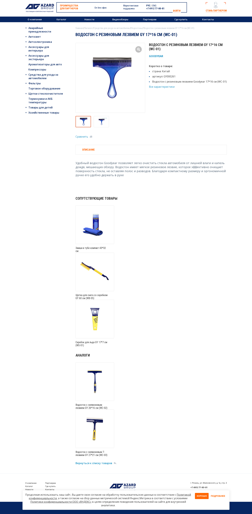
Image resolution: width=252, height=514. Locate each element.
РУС (148, 5)
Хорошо (202, 496)
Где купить (181, 19)
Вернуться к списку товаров (94, 463)
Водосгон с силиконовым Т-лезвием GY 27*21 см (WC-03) (91, 453)
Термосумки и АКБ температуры (40, 100)
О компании (35, 19)
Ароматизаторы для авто (45, 64)
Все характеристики (162, 86)
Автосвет (34, 36)
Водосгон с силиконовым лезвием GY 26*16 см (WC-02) (91, 406)
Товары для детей (40, 107)
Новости (89, 19)
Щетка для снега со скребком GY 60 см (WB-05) (92, 297)
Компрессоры (37, 69)
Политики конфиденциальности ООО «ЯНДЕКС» (60, 502)
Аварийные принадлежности (39, 29)
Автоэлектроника (40, 42)
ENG (154, 5)
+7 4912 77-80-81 (155, 8)
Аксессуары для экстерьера (38, 57)
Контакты (208, 19)
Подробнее (218, 496)
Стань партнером (216, 10)
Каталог (61, 19)
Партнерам (149, 19)
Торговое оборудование (44, 88)
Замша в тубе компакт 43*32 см (91, 249)
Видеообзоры (120, 19)
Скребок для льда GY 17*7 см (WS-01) (91, 344)
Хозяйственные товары (43, 112)
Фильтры (34, 83)
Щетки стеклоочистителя (45, 93)
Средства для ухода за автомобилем (43, 76)
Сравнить (82, 136)
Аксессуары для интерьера (38, 48)
